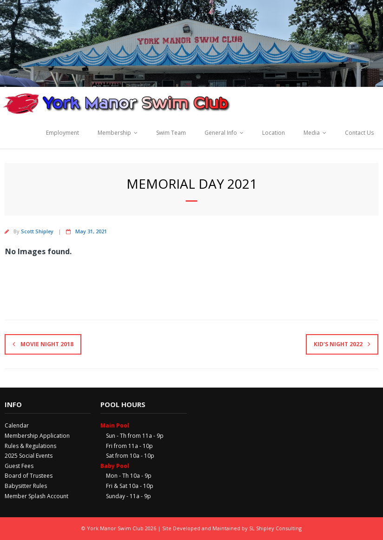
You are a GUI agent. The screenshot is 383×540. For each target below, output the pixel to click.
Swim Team (171, 133)
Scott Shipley (37, 231)
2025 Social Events (29, 456)
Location (273, 133)
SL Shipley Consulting (275, 528)
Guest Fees (19, 466)
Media (312, 133)
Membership (114, 133)
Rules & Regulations (30, 446)
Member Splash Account (36, 496)
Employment (62, 133)
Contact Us (359, 133)
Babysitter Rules (26, 486)
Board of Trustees (29, 476)
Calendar (17, 425)
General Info (221, 133)
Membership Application (37, 436)
